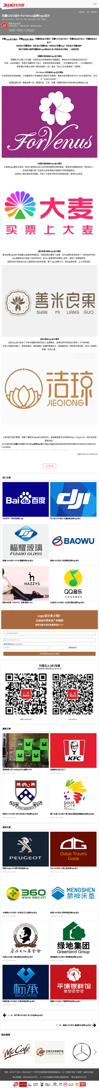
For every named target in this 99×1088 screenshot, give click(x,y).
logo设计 (9, 39)
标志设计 (26, 39)
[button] (3, 1052)
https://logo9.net (77, 437)
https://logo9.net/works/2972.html (58, 444)
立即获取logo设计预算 (49, 654)
